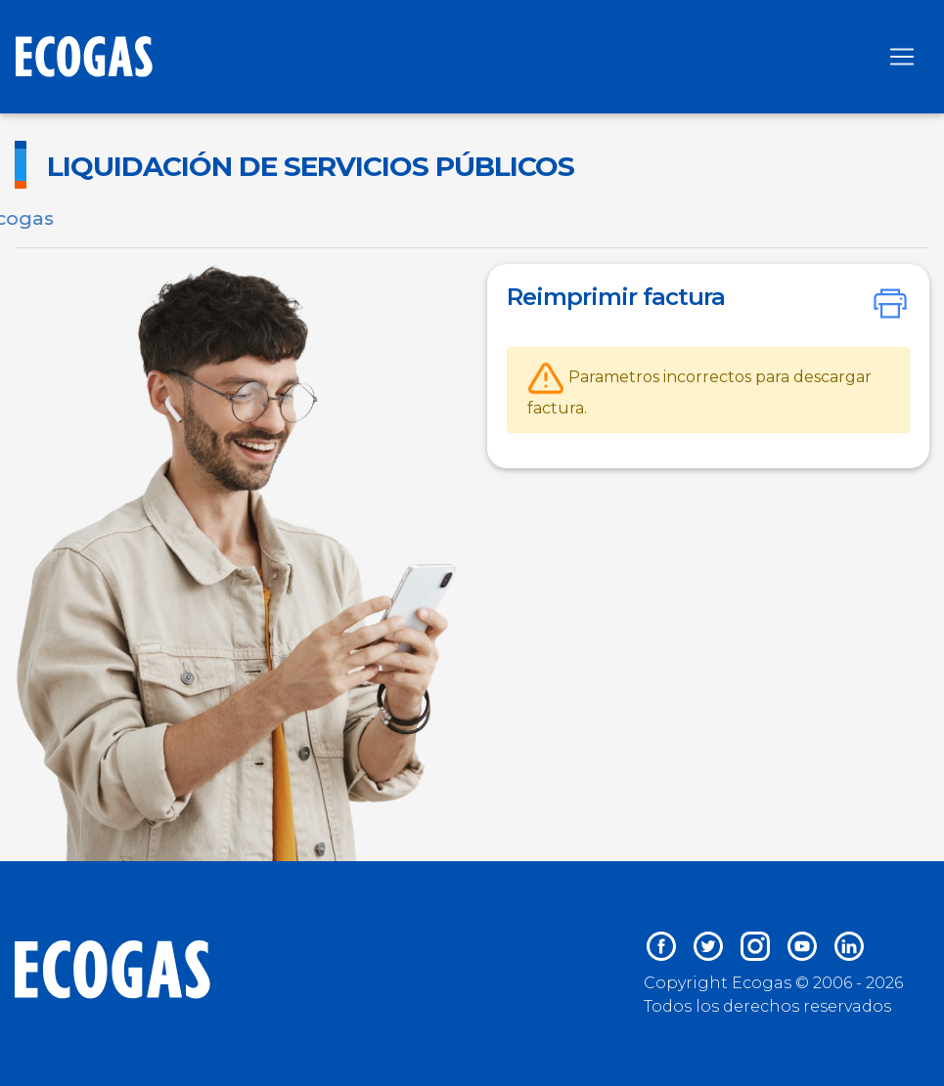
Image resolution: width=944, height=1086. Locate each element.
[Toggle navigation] (902, 60)
